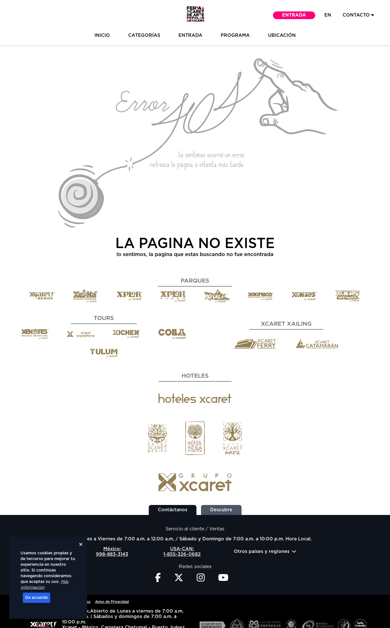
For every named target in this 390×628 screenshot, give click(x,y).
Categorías (144, 35)
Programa (235, 35)
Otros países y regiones (265, 551)
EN (327, 15)
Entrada (294, 15)
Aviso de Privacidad (112, 601)
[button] (195, 15)
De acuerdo (36, 598)
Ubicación (282, 35)
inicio (102, 35)
